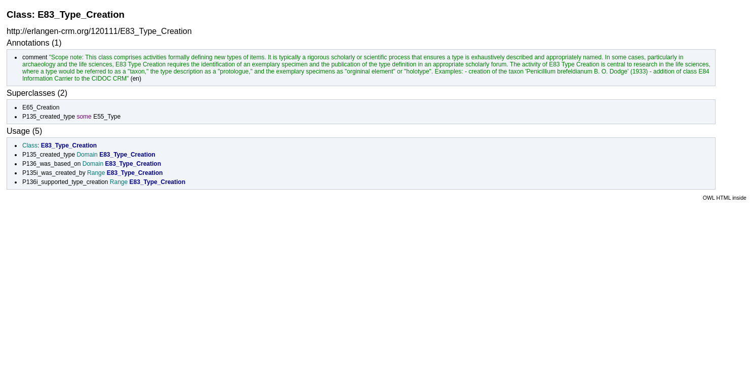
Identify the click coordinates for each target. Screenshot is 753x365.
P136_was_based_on (51, 163)
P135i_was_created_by (54, 172)
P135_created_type (48, 116)
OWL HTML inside (724, 198)
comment (34, 57)
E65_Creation (40, 107)
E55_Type (107, 116)
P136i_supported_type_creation (65, 182)
